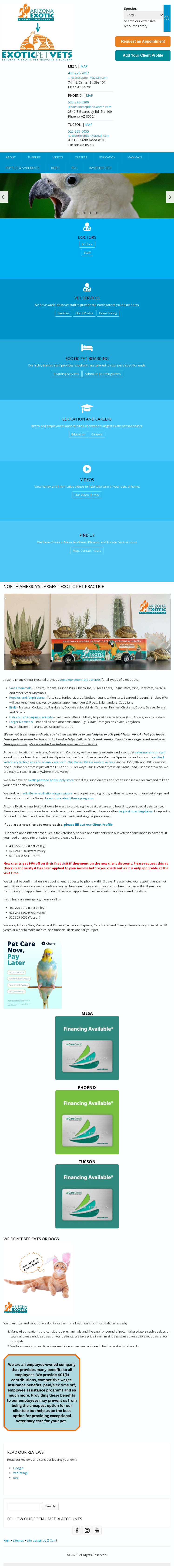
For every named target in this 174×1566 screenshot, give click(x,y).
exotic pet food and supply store (51, 780)
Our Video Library (87, 495)
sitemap (18, 1540)
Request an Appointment (143, 41)
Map (84, 66)
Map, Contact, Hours (87, 550)
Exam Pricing (108, 313)
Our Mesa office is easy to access (91, 762)
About (11, 157)
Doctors (87, 244)
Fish (74, 168)
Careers (81, 157)
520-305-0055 (78, 131)
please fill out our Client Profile (88, 824)
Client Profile (84, 313)
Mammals (134, 157)
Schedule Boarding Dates (103, 374)
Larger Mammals (21, 722)
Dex (16, 1478)
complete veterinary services (80, 679)
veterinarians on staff (150, 752)
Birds (55, 168)
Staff (87, 252)
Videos (58, 157)
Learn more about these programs (69, 798)
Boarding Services (66, 374)
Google (18, 1468)
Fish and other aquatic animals (31, 717)
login (6, 1540)
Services (63, 313)
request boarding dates (135, 811)
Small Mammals (20, 688)
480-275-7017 (78, 73)
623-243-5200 (78, 102)
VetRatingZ (20, 1473)
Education (107, 157)
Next (170, 197)
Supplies (34, 157)
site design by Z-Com (41, 1540)
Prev (4, 197)
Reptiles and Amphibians (26, 697)
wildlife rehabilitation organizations (48, 793)
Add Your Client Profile (143, 55)
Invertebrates (100, 168)
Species (130, 8)
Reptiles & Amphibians (22, 168)
